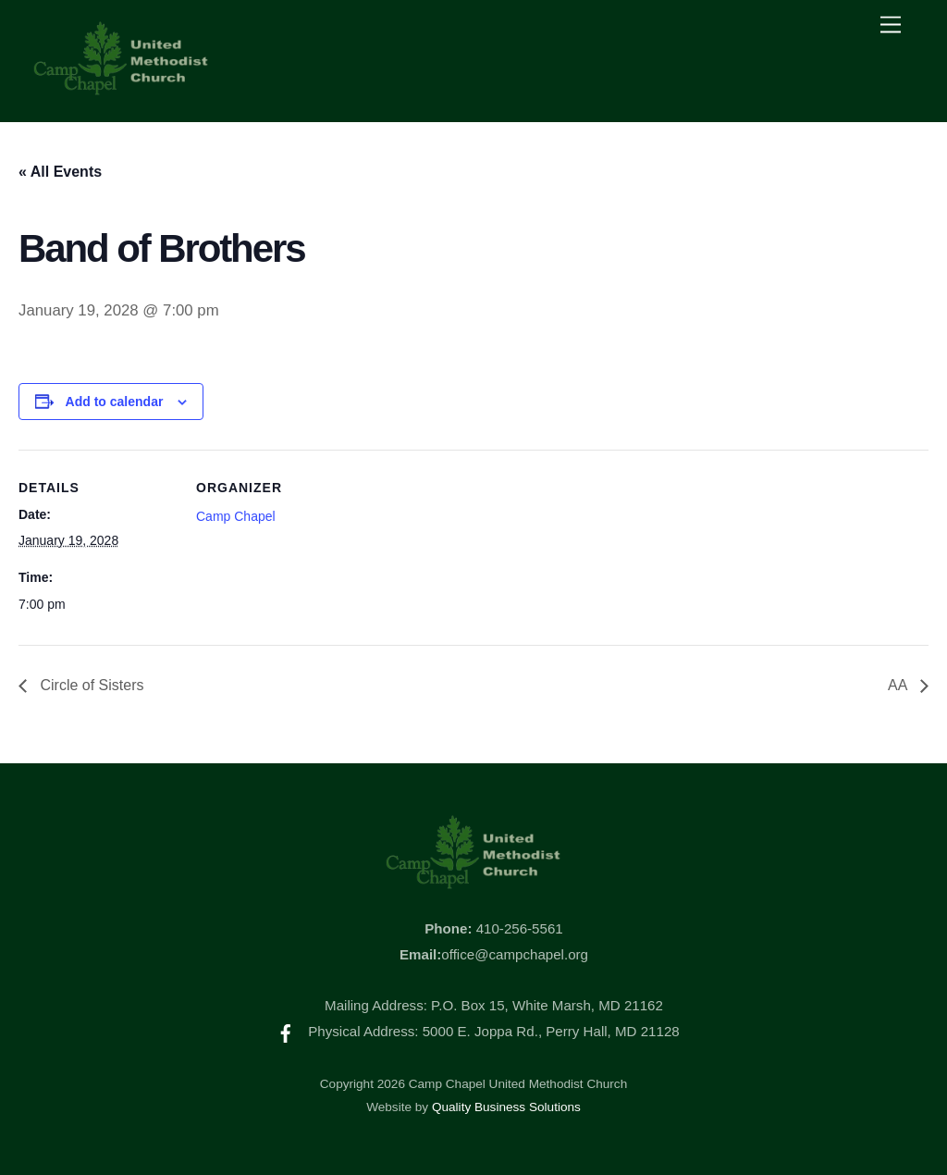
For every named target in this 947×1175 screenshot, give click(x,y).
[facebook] (285, 1031)
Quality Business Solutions (506, 1107)
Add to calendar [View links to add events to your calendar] (115, 401)
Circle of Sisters (89, 685)
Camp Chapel (236, 516)
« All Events (60, 171)
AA (899, 685)
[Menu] (890, 25)
